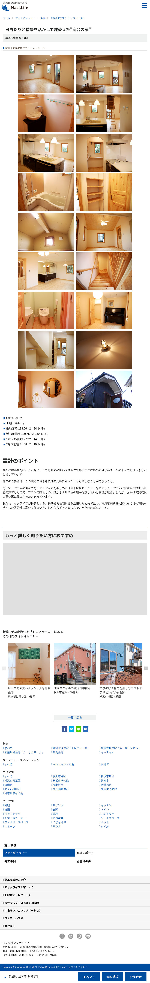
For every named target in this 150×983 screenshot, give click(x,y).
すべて (9, 748)
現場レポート (85, 853)
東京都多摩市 (61, 788)
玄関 (55, 809)
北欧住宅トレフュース (18, 895)
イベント (89, 977)
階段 (55, 813)
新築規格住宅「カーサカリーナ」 (24, 752)
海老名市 (58, 784)
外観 (7, 805)
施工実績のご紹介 (15, 879)
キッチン (106, 805)
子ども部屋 (59, 822)
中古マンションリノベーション (23, 910)
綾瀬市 (9, 784)
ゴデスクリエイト (80, 967)
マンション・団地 (63, 764)
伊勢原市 (106, 784)
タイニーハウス (14, 918)
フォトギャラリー (15, 853)
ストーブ (10, 826)
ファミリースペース (16, 822)
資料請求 (112, 977)
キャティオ (107, 752)
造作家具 (58, 817)
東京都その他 (109, 788)
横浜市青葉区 (12, 780)
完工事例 (10, 861)
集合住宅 (58, 752)
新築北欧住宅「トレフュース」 (71, 748)
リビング (58, 805)
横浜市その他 (61, 780)
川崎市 (105, 780)
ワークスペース (110, 817)
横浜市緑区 (59, 776)
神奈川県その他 (14, 793)
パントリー (107, 813)
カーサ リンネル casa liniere (22, 902)
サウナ (57, 826)
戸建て (105, 764)
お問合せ (136, 977)
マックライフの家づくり (19, 887)
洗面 (7, 809)
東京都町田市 (12, 788)
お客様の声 (84, 861)
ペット (105, 822)
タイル (105, 826)
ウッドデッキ (12, 813)
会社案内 (10, 926)
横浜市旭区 (107, 776)
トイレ (105, 809)
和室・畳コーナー (15, 817)
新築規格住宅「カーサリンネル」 (121, 748)
